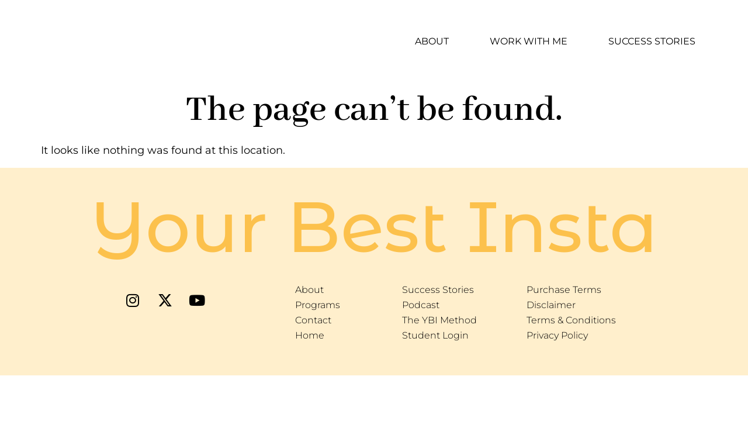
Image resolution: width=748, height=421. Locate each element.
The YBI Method (439, 320)
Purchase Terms (564, 289)
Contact (313, 320)
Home (309, 335)
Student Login (435, 335)
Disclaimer (551, 304)
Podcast (420, 304)
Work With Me (528, 41)
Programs (317, 304)
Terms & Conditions (571, 320)
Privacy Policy (557, 335)
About (432, 41)
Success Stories (651, 41)
